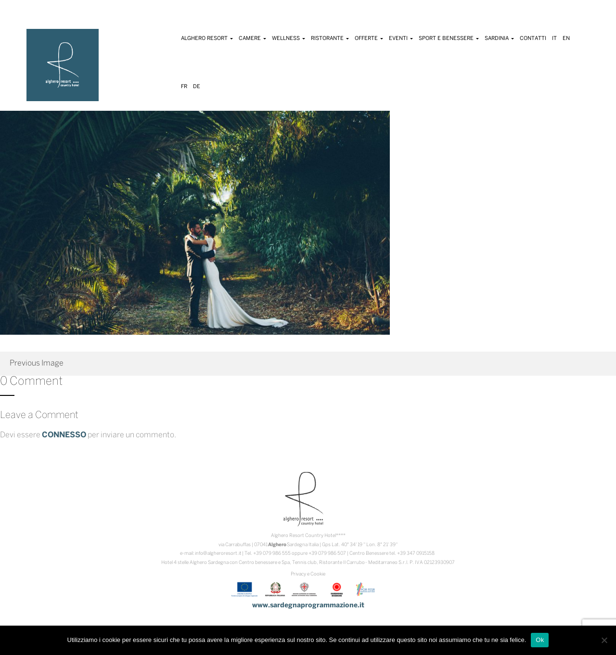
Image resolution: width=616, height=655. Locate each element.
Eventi (401, 38)
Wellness (288, 38)
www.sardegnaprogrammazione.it (308, 606)
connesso (64, 435)
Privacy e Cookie (308, 574)
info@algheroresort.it (218, 553)
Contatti (533, 38)
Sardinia (499, 38)
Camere (252, 38)
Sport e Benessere (449, 38)
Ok (540, 639)
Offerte (369, 38)
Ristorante (330, 38)
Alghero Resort (207, 38)
